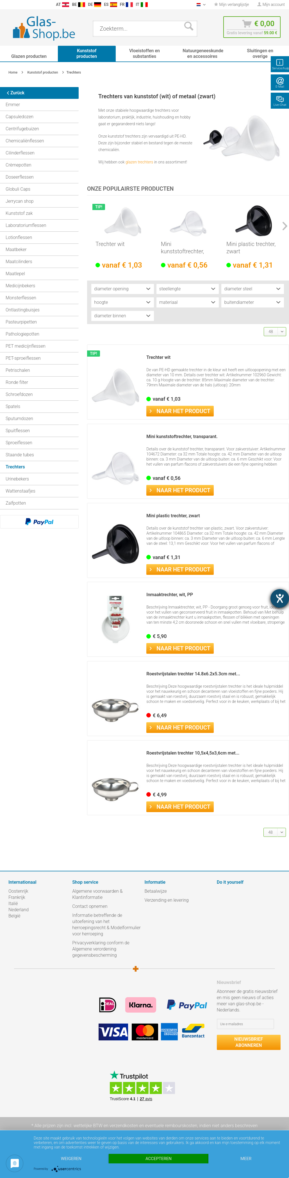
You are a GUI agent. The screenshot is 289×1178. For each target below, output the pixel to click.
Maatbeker (16, 249)
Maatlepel (15, 273)
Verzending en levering (167, 900)
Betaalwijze (156, 891)
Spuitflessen (18, 430)
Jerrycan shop (20, 201)
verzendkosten (124, 1125)
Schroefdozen (19, 394)
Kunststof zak (19, 213)
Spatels (13, 406)
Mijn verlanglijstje (231, 4)
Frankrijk (16, 897)
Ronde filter (17, 382)
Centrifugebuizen (22, 128)
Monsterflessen (21, 297)
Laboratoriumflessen (26, 225)
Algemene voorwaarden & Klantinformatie (97, 894)
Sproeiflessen (19, 442)
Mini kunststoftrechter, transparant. (182, 248)
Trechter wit (110, 244)
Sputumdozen (19, 418)
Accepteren (158, 1158)
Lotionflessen (19, 237)
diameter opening (111, 288)
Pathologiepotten (22, 334)
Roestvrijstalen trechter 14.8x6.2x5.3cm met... (193, 673)
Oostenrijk (18, 891)
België (14, 916)
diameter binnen (110, 315)
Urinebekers (17, 479)
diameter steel (238, 288)
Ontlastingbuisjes (23, 310)
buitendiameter (239, 302)
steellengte (170, 288)
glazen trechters (139, 162)
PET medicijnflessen (25, 346)
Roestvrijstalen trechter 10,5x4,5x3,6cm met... (192, 753)
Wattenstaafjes (20, 491)
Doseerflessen (20, 177)
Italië (13, 903)
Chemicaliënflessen (25, 140)
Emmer (13, 104)
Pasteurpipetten (21, 322)
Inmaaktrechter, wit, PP (169, 594)
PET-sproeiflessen (23, 358)
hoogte (101, 302)
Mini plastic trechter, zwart (251, 248)
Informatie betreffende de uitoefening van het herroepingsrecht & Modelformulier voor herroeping (106, 925)
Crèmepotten (18, 165)
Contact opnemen (89, 906)
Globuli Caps (18, 189)
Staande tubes (20, 454)
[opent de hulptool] (279, 598)
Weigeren (71, 1158)
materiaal (168, 302)
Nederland (18, 909)
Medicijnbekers (20, 285)
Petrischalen (18, 370)
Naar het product (180, 410)
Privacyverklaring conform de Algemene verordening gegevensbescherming (100, 949)
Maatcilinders (19, 261)
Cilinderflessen (20, 153)
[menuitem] (5, 4)
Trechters (15, 467)
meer (245, 1158)
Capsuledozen (19, 116)
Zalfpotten (16, 503)
